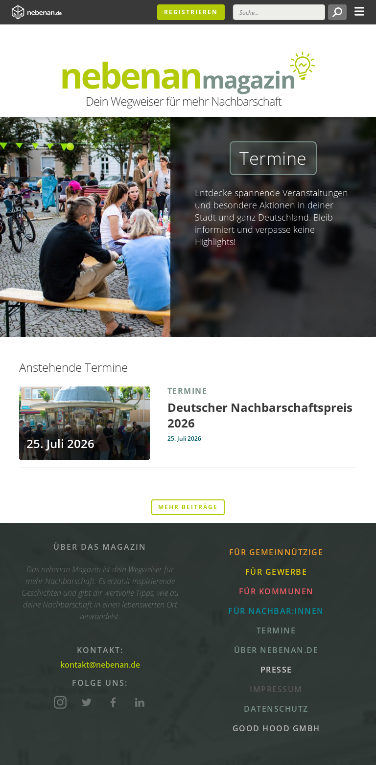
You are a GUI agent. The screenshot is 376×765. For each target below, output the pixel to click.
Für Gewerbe (276, 571)
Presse (276, 669)
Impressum (276, 689)
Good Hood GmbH (276, 728)
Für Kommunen (276, 591)
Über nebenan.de (276, 650)
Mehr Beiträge (188, 507)
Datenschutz (276, 708)
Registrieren (191, 12)
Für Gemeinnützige (276, 552)
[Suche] (279, 12)
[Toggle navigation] (359, 10)
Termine (276, 630)
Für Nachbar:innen (276, 611)
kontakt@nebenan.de (100, 664)
